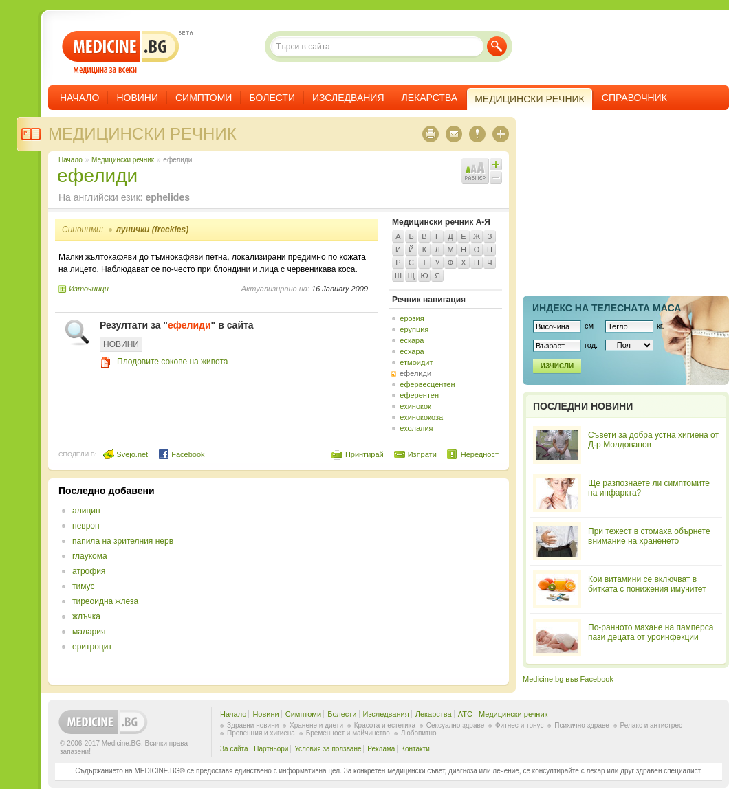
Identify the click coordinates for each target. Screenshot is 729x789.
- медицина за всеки (120, 52)
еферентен (419, 395)
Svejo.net (125, 454)
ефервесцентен (427, 384)
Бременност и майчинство (348, 733)
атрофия (88, 571)
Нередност (480, 454)
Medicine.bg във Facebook (568, 679)
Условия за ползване (327, 749)
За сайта (234, 749)
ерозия (412, 318)
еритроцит (92, 647)
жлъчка (86, 616)
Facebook (181, 454)
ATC (465, 714)
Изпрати (422, 454)
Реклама (381, 749)
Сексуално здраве (455, 725)
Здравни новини (253, 725)
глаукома (89, 556)
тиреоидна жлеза (105, 601)
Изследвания (348, 97)
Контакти (415, 749)
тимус (83, 586)
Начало (79, 97)
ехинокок (415, 406)
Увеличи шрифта (496, 164)
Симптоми (203, 97)
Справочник (634, 97)
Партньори (271, 749)
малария (88, 631)
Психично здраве (581, 725)
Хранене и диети (316, 725)
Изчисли (557, 366)
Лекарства (430, 97)
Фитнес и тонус (519, 725)
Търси (497, 46)
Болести (272, 97)
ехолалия (416, 428)
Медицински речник (142, 133)
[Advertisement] (386, 581)
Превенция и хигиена (261, 733)
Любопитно (419, 733)
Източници (89, 289)
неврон (86, 526)
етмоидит (416, 362)
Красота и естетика (384, 725)
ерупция (414, 329)
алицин (86, 510)
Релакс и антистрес (651, 725)
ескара (412, 340)
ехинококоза (421, 417)
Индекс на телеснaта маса (606, 307)
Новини (137, 97)
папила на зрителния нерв (122, 541)
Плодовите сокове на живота (172, 361)
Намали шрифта (496, 177)
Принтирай (364, 454)
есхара (412, 351)
